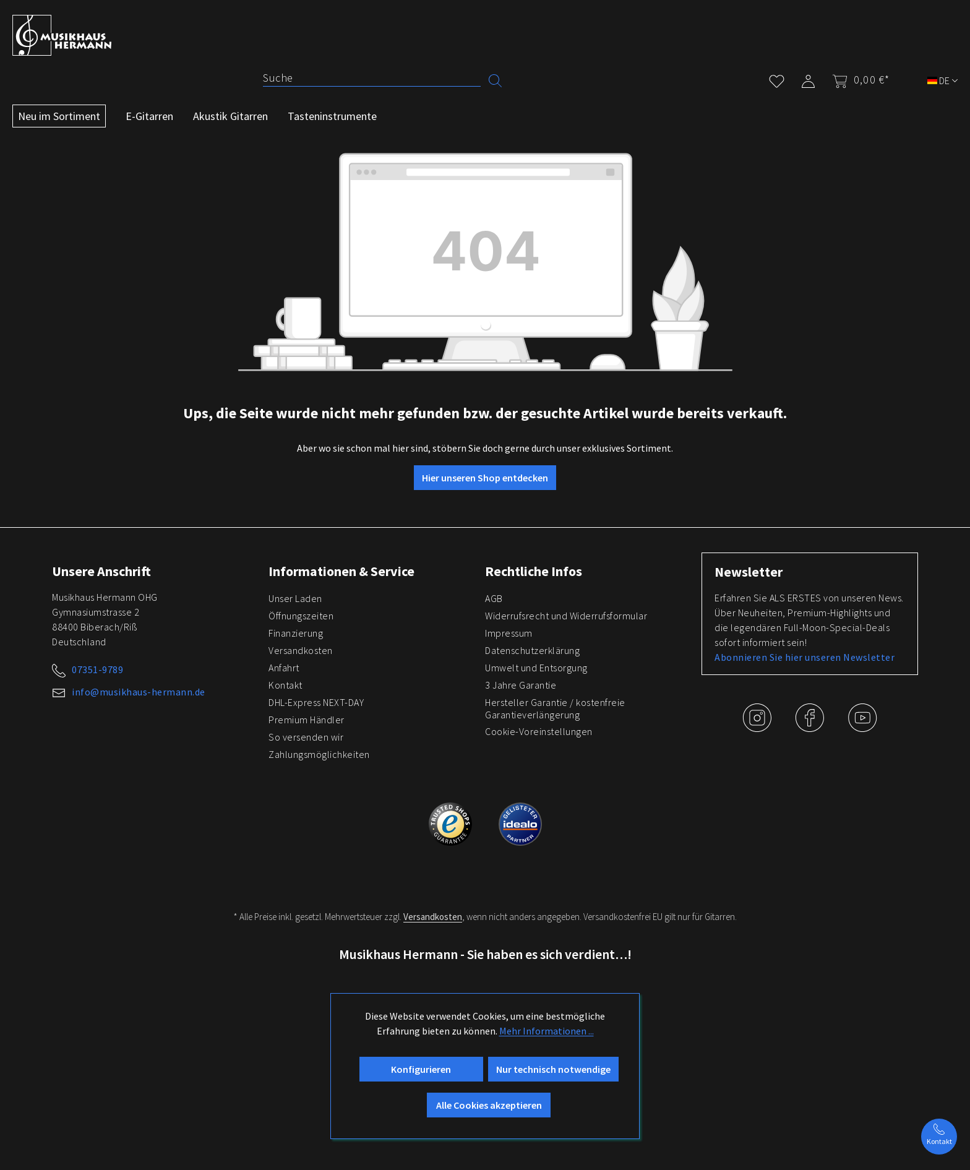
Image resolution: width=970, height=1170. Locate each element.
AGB (494, 598)
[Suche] (372, 78)
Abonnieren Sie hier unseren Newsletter (805, 657)
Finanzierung (295, 633)
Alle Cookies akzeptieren (489, 1105)
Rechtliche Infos (533, 571)
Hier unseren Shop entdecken (485, 477)
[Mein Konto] (808, 79)
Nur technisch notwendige (553, 1069)
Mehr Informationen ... (546, 1031)
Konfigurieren (421, 1069)
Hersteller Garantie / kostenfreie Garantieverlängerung (555, 708)
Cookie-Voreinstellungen (539, 731)
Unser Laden (295, 598)
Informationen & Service (341, 571)
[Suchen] (495, 79)
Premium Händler (306, 719)
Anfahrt (283, 667)
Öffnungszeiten (300, 615)
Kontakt (285, 685)
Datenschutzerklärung (532, 650)
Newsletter (749, 571)
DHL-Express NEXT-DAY (316, 702)
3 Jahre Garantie (520, 685)
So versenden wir (305, 737)
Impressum (509, 633)
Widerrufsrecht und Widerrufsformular (566, 615)
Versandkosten (300, 650)
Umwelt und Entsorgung (536, 667)
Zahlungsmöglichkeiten (319, 754)
